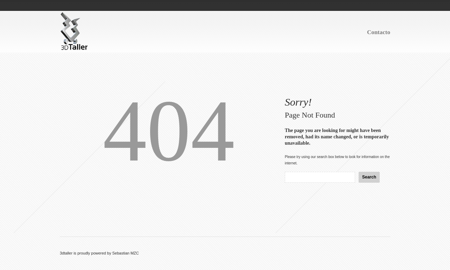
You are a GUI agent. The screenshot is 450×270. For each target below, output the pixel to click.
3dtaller (66, 253)
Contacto (378, 32)
